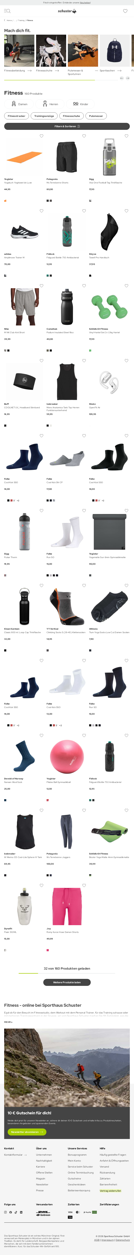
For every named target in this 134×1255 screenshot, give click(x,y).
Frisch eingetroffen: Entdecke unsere (61, 2)
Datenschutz (123, 1240)
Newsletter (42, 1184)
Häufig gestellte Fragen (113, 1154)
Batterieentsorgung (79, 1190)
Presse (40, 1190)
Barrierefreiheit (108, 1184)
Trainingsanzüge (44, 116)
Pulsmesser (96, 116)
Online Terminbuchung (81, 1172)
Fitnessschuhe (71, 116)
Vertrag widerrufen (110, 1190)
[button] (122, 78)
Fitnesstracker (16, 116)
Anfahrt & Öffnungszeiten (114, 1160)
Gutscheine (74, 1178)
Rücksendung (107, 1172)
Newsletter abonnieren (25, 1132)
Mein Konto (74, 1160)
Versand (104, 1166)
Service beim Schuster (80, 1166)
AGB (97, 1240)
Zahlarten (105, 1178)
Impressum (108, 1240)
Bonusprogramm (77, 1154)
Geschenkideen (77, 1184)
